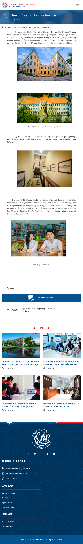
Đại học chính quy (8, 493)
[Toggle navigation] (77, 5)
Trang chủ (6, 27)
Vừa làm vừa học (8, 507)
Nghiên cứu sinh (8, 503)
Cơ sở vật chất (19, 27)
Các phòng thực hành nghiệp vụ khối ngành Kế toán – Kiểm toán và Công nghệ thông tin (61, 364)
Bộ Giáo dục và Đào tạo (10, 522)
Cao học (5, 498)
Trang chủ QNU (7, 526)
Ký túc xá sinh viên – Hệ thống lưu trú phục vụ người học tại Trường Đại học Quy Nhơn (20, 364)
